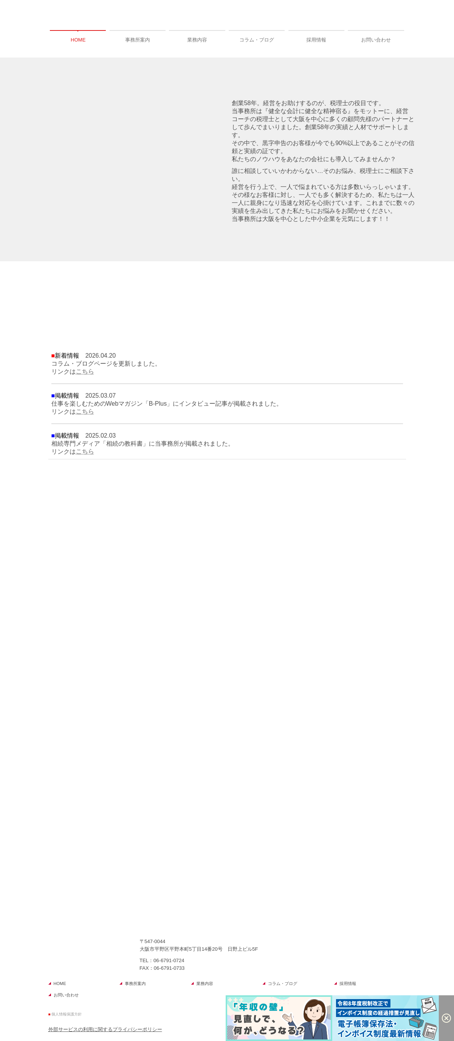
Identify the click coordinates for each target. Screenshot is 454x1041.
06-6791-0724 (168, 960)
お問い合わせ (376, 40)
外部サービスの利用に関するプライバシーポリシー (105, 1029)
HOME (78, 40)
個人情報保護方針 (66, 1014)
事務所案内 (137, 40)
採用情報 (316, 40)
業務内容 (197, 40)
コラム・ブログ (256, 40)
